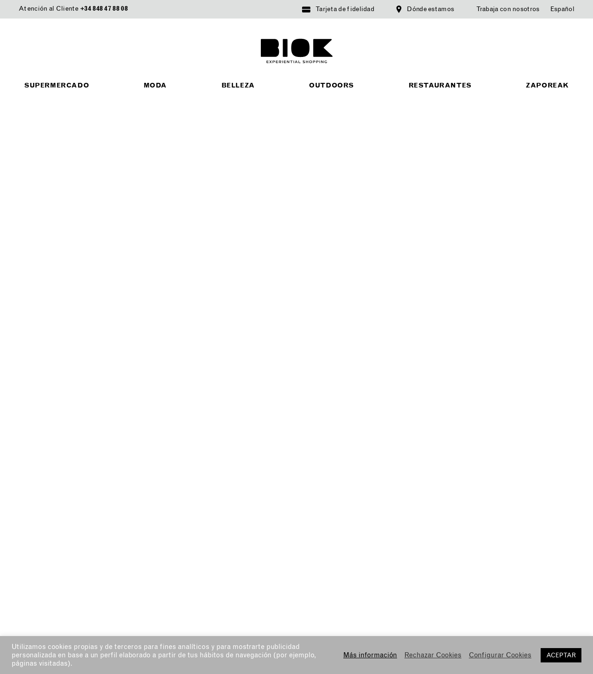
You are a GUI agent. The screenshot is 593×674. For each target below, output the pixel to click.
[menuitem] (562, 9)
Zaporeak (547, 85)
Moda (155, 85)
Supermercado (56, 85)
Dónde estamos (430, 9)
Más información (370, 655)
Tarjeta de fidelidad (344, 9)
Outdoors (331, 85)
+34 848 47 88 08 (104, 8)
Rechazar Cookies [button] (432, 655)
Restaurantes (440, 85)
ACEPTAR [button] (561, 655)
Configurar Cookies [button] (500, 655)
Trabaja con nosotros (508, 9)
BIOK (297, 51)
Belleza (238, 85)
